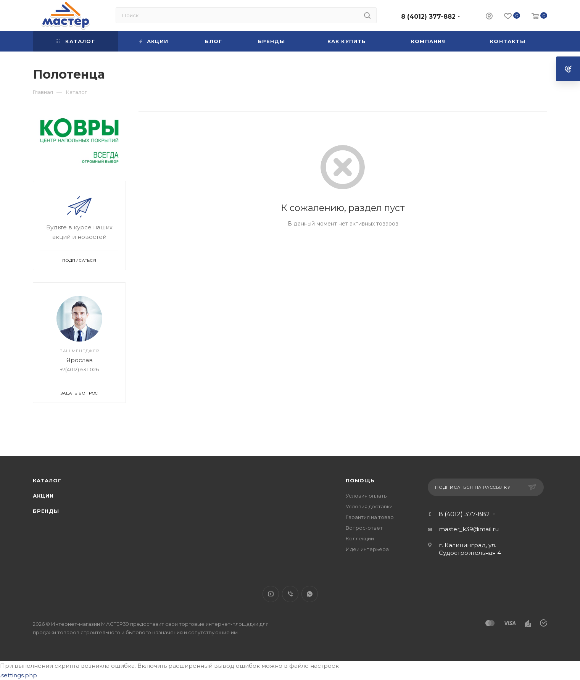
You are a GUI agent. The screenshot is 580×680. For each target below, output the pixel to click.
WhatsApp (309, 594)
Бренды (46, 511)
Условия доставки (369, 506)
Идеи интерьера (367, 549)
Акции (43, 496)
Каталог (47, 480)
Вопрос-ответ (364, 528)
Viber (290, 594)
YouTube (271, 594)
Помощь (360, 480)
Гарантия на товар (370, 517)
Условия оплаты (367, 496)
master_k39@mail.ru (469, 529)
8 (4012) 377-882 (428, 16)
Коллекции (360, 538)
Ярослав (79, 360)
